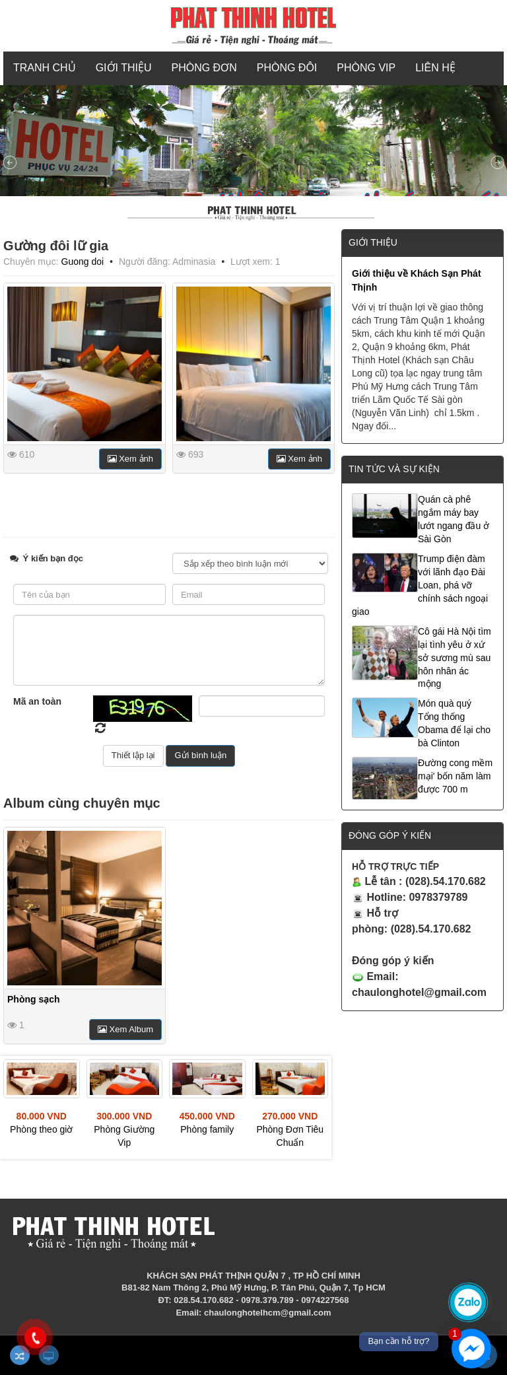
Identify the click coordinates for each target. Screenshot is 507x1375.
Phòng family (207, 1129)
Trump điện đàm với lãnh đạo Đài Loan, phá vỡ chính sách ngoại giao (420, 585)
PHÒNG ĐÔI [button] (287, 67)
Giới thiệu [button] (124, 67)
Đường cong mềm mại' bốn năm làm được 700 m (455, 776)
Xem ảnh (130, 459)
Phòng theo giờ (41, 1129)
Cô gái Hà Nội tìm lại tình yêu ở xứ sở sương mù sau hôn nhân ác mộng (454, 657)
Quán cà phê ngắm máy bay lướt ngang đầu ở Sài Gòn (453, 519)
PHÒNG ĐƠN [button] (204, 67)
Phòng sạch (33, 999)
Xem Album (125, 1029)
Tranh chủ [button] (44, 67)
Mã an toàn (37, 701)
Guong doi (82, 261)
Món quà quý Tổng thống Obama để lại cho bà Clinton (454, 723)
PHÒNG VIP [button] (366, 67)
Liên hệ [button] (435, 67)
